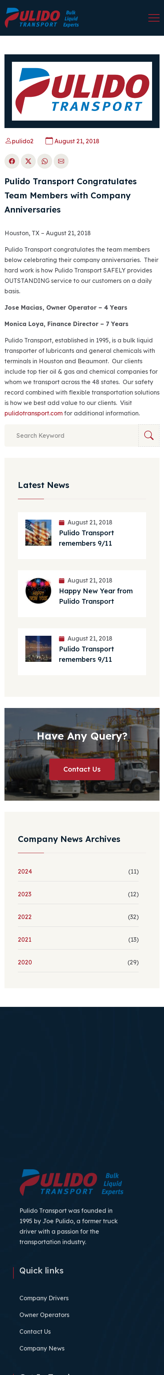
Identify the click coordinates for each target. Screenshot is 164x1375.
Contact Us (82, 769)
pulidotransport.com (33, 413)
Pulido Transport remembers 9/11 (86, 538)
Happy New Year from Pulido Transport (96, 596)
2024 (25, 871)
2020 (25, 962)
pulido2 (19, 141)
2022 (25, 917)
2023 (24, 894)
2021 (24, 939)
